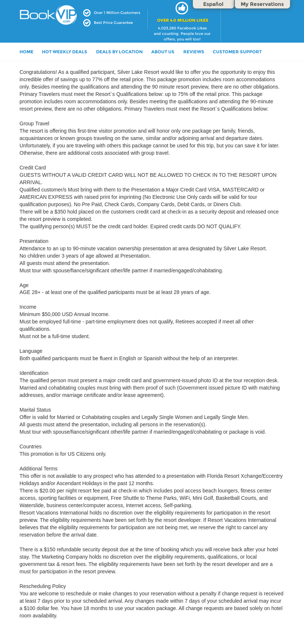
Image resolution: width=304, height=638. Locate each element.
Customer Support (237, 51)
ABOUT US (162, 51)
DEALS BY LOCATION (119, 51)
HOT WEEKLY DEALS (64, 51)
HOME (26, 51)
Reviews (193, 51)
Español (213, 4)
